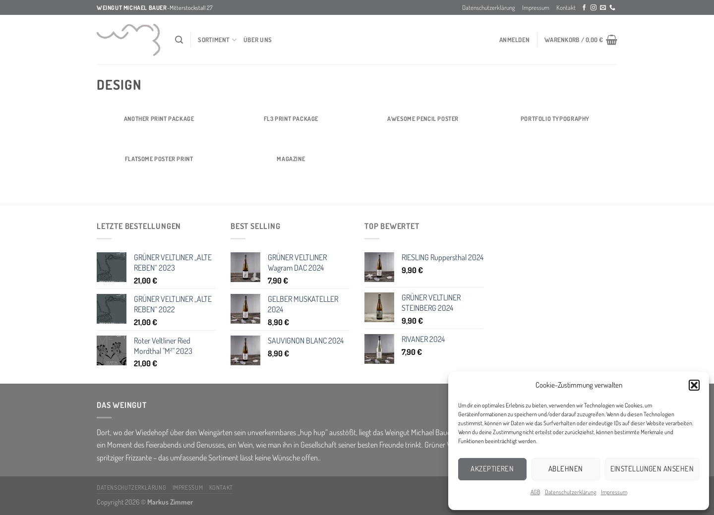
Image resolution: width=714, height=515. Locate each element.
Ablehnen (565, 468)
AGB (535, 492)
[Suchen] (179, 40)
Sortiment (217, 40)
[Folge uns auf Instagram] (593, 7)
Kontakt (566, 7)
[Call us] (612, 7)
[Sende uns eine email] (603, 7)
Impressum (614, 492)
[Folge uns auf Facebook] (584, 7)
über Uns (257, 40)
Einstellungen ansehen (652, 468)
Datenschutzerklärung (570, 492)
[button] (694, 385)
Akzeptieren (492, 468)
